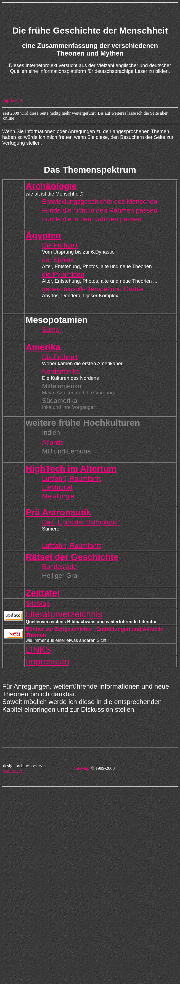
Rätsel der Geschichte (72, 557)
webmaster (12, 770)
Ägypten (43, 235)
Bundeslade (59, 566)
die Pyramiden (63, 274)
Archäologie (51, 186)
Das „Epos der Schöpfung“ (81, 522)
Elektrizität (57, 487)
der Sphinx (58, 259)
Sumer (52, 329)
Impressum (12, 100)
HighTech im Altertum (71, 469)
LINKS (38, 650)
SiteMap (38, 603)
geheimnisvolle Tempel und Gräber (93, 289)
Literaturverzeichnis (64, 614)
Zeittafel (43, 593)
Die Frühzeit (60, 245)
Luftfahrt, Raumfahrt (71, 478)
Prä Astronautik (58, 512)
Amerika (43, 347)
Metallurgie (58, 496)
